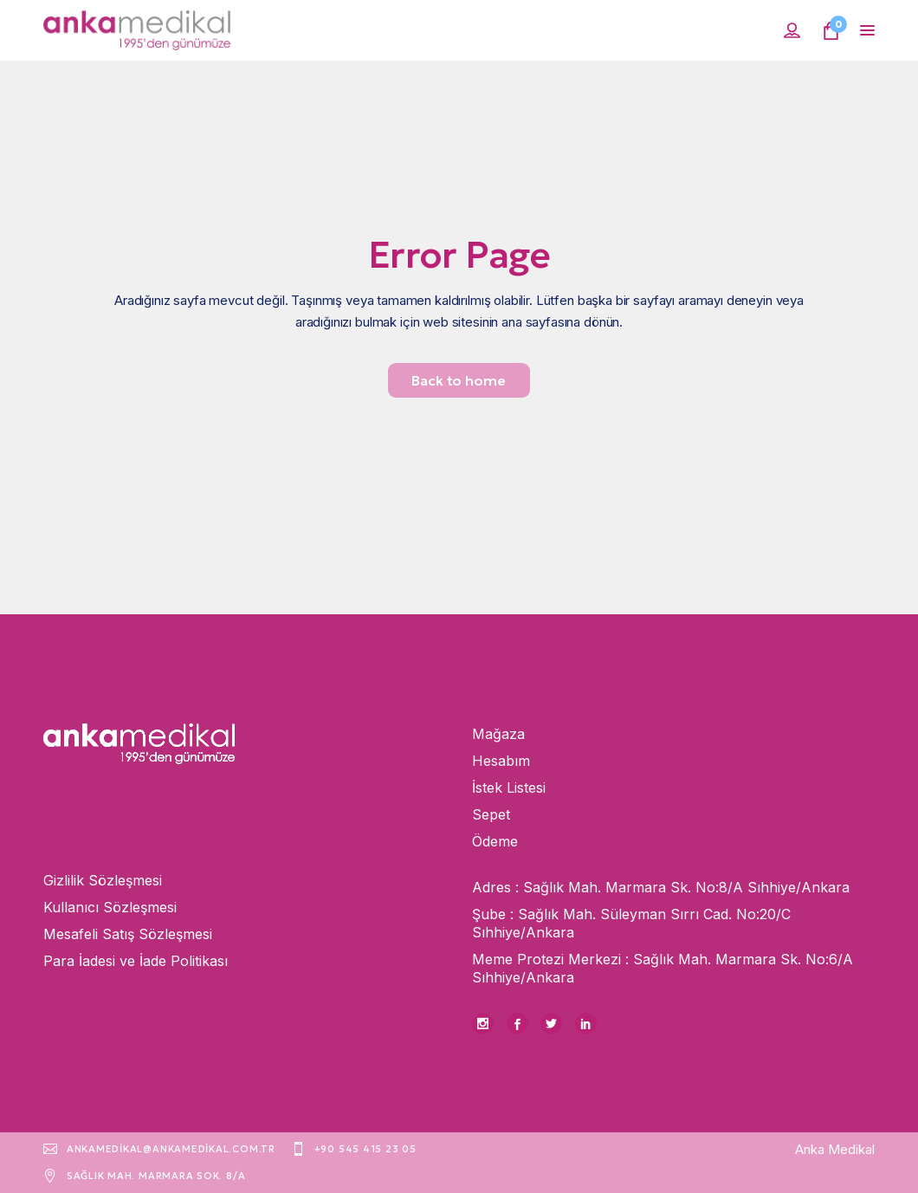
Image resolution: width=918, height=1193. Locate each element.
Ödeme (495, 841)
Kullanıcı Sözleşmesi (110, 907)
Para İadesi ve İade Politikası (135, 960)
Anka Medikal (835, 1149)
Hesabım (501, 760)
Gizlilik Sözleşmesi (102, 880)
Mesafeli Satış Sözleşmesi (127, 934)
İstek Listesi (509, 787)
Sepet (491, 814)
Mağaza (498, 733)
